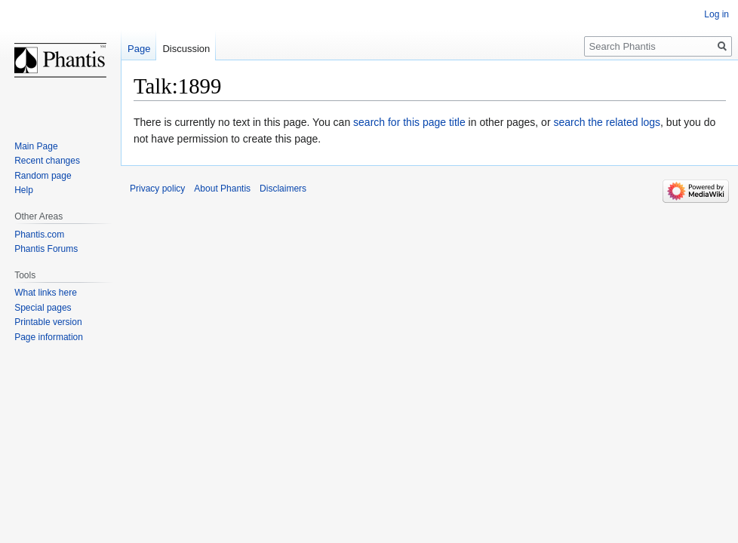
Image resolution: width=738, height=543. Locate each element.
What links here (45, 292)
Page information (48, 337)
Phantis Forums (46, 249)
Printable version (47, 322)
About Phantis (222, 188)
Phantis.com (39, 234)
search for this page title (409, 122)
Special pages (42, 307)
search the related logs (606, 122)
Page (139, 48)
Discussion (186, 48)
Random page (42, 175)
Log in (716, 14)
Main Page (35, 146)
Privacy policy (157, 188)
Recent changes (47, 160)
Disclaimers (283, 188)
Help (23, 190)
